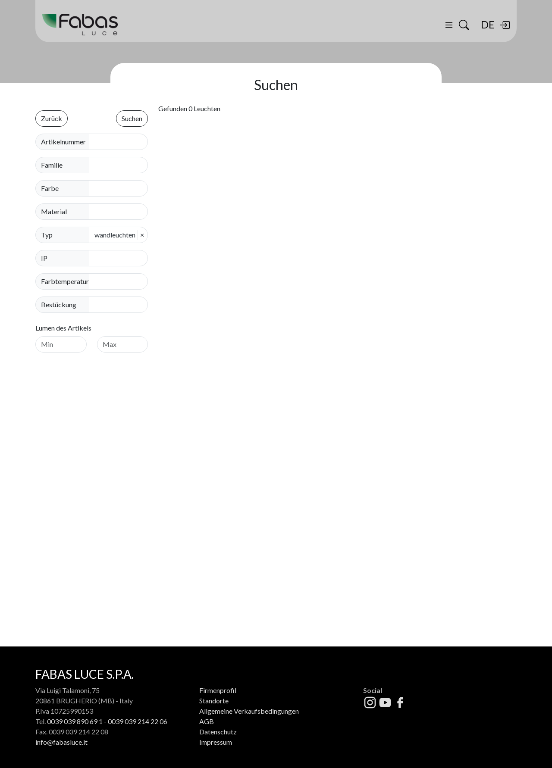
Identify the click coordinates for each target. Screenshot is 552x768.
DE (488, 24)
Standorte (214, 700)
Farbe (50, 188)
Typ (47, 235)
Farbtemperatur (65, 281)
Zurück (51, 118)
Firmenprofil (217, 690)
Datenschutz (218, 731)
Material (54, 211)
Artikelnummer (63, 141)
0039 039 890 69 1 (75, 721)
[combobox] (120, 165)
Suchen (132, 118)
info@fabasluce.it (61, 742)
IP (44, 258)
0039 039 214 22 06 (137, 721)
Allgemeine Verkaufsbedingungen (249, 711)
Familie (52, 165)
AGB (206, 721)
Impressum (215, 742)
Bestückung (58, 304)
